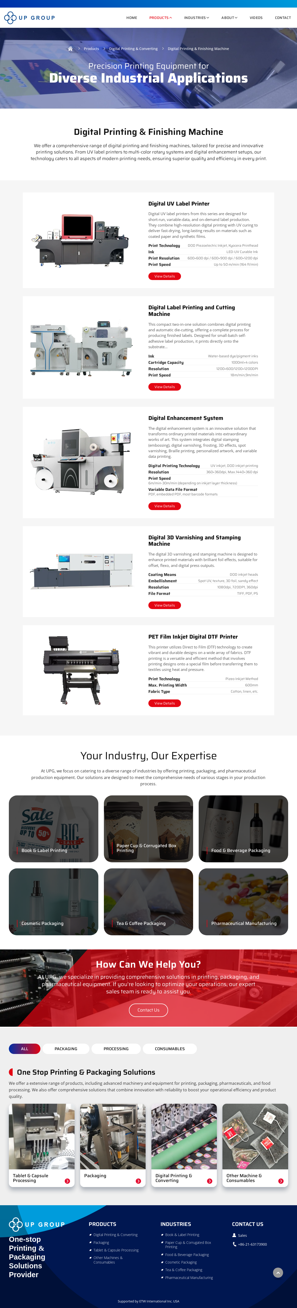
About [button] (227, 17)
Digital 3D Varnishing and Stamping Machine (194, 540)
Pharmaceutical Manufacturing (244, 923)
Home (131, 17)
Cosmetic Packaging (42, 923)
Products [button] (159, 17)
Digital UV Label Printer (179, 203)
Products (91, 48)
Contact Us (247, 1224)
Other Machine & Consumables (244, 1178)
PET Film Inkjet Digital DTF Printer (193, 636)
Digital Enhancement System (185, 418)
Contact (283, 17)
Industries (176, 1224)
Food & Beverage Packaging (240, 850)
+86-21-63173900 (252, 1244)
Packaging (95, 1175)
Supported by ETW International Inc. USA (148, 1301)
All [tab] (24, 1049)
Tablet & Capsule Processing (30, 1178)
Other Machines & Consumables (108, 1260)
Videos (256, 17)
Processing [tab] (116, 1049)
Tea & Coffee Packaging (141, 923)
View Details (164, 276)
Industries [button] (195, 17)
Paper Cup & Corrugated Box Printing (146, 848)
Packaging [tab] (66, 1049)
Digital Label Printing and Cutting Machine (191, 310)
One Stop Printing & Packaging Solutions (86, 1072)
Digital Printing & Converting (133, 48)
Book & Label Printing (44, 850)
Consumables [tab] (170, 1049)
